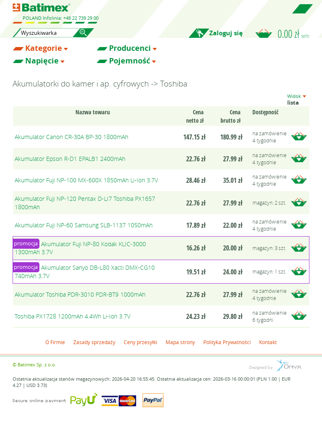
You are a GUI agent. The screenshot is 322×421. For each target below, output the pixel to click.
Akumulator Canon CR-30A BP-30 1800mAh (71, 137)
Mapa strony (180, 342)
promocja (26, 243)
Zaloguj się (226, 33)
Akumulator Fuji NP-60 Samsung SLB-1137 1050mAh (84, 225)
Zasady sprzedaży (94, 342)
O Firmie (55, 342)
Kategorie (43, 48)
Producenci (130, 48)
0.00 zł (293, 33)
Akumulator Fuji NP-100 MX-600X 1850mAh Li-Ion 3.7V (86, 180)
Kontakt (268, 342)
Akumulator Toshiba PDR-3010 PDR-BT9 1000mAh (80, 294)
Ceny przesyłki (140, 342)
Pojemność (129, 61)
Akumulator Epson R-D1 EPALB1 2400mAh (70, 159)
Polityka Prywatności (227, 342)
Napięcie (42, 61)
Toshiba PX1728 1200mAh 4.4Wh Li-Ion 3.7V (72, 316)
